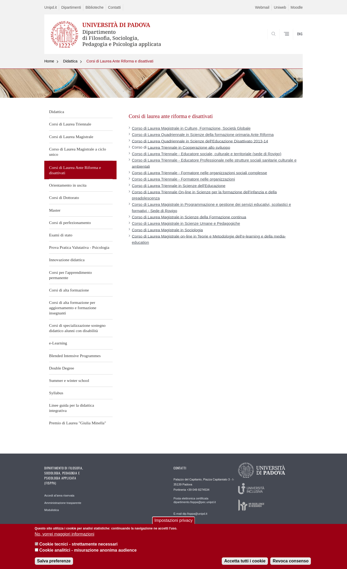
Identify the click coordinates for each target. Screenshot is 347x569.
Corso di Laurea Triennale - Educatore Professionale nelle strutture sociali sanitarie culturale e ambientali (214, 163)
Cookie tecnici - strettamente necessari (78, 544)
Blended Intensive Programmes (75, 355)
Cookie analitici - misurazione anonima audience (88, 550)
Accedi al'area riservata (59, 495)
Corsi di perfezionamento (70, 222)
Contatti (114, 7)
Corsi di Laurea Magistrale (71, 136)
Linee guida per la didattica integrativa (71, 408)
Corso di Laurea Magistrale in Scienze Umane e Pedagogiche (186, 223)
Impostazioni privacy (174, 520)
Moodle (297, 7)
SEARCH (293, 41)
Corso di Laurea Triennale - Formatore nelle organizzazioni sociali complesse (199, 172)
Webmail (262, 7)
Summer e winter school (69, 380)
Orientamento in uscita (67, 185)
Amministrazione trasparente (62, 502)
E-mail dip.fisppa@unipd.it (190, 513)
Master (54, 210)
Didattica (70, 61)
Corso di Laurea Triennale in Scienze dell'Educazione (178, 185)
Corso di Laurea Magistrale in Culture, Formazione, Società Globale (191, 128)
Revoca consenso (291, 561)
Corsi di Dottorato (64, 197)
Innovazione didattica (67, 259)
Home (49, 61)
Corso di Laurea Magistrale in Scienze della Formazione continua (189, 217)
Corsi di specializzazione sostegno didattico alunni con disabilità (77, 328)
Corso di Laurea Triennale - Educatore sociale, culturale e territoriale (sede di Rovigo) (206, 154)
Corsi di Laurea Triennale (70, 124)
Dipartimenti (71, 7)
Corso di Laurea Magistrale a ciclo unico (77, 152)
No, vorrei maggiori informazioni (64, 534)
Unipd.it (50, 7)
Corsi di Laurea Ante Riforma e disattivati (119, 61)
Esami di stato (60, 235)
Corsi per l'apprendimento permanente (70, 275)
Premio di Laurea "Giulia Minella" (77, 423)
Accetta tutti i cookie (244, 561)
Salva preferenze (54, 561)
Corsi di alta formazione (69, 290)
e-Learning (58, 343)
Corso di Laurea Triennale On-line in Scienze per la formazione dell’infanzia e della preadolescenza (204, 194)
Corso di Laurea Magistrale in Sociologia (167, 229)
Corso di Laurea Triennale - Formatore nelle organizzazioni (183, 179)
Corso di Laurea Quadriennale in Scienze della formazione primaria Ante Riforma (203, 134)
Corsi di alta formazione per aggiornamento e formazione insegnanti (72, 307)
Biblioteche (94, 7)
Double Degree (61, 368)
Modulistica (51, 510)
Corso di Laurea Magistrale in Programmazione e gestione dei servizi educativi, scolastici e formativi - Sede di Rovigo (211, 207)
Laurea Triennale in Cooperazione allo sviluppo (189, 147)
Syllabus (56, 393)
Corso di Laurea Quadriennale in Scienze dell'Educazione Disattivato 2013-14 (200, 141)
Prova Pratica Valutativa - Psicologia (79, 247)
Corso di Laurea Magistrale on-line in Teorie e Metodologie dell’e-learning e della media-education (209, 239)
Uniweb (280, 7)
